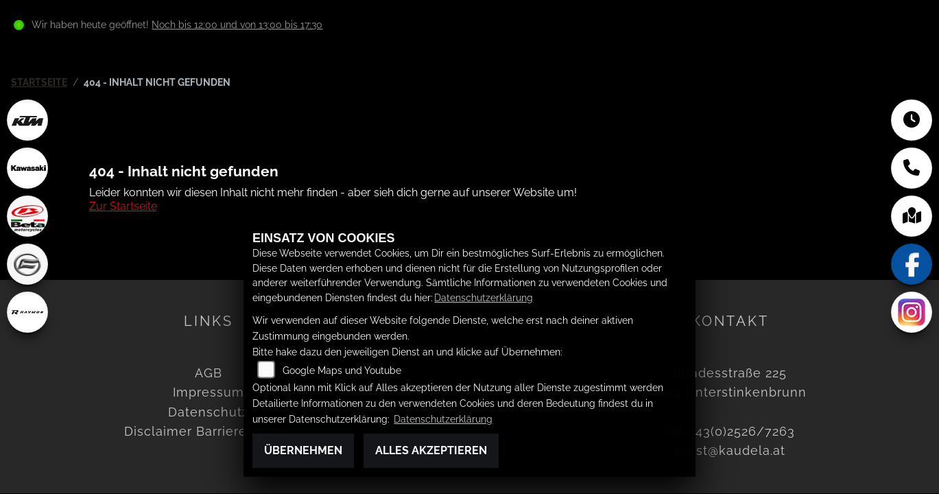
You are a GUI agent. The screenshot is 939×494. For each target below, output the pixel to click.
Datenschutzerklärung (483, 297)
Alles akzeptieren (431, 450)
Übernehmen (303, 450)
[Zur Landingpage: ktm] (27, 120)
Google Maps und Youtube (342, 370)
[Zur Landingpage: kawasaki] (27, 168)
